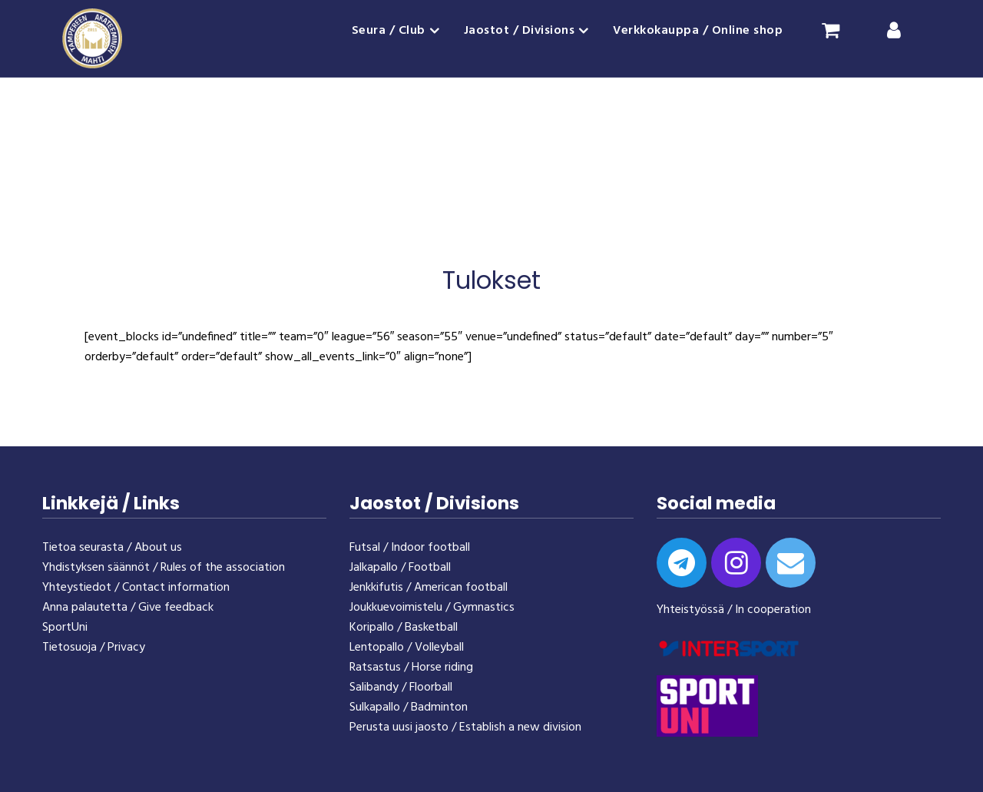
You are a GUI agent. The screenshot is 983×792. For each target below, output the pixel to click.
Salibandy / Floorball (400, 688)
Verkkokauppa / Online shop (698, 31)
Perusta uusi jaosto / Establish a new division (465, 727)
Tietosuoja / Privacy (93, 648)
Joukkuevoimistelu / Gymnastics (432, 608)
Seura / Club (388, 31)
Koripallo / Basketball (403, 628)
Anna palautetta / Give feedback (127, 608)
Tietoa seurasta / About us (112, 548)
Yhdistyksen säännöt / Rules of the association (163, 568)
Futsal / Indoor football (409, 548)
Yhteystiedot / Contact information (136, 588)
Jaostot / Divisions (519, 31)
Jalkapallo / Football (400, 568)
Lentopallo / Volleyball (406, 648)
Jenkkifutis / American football (428, 588)
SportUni (65, 628)
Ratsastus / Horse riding (411, 668)
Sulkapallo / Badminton (408, 707)
